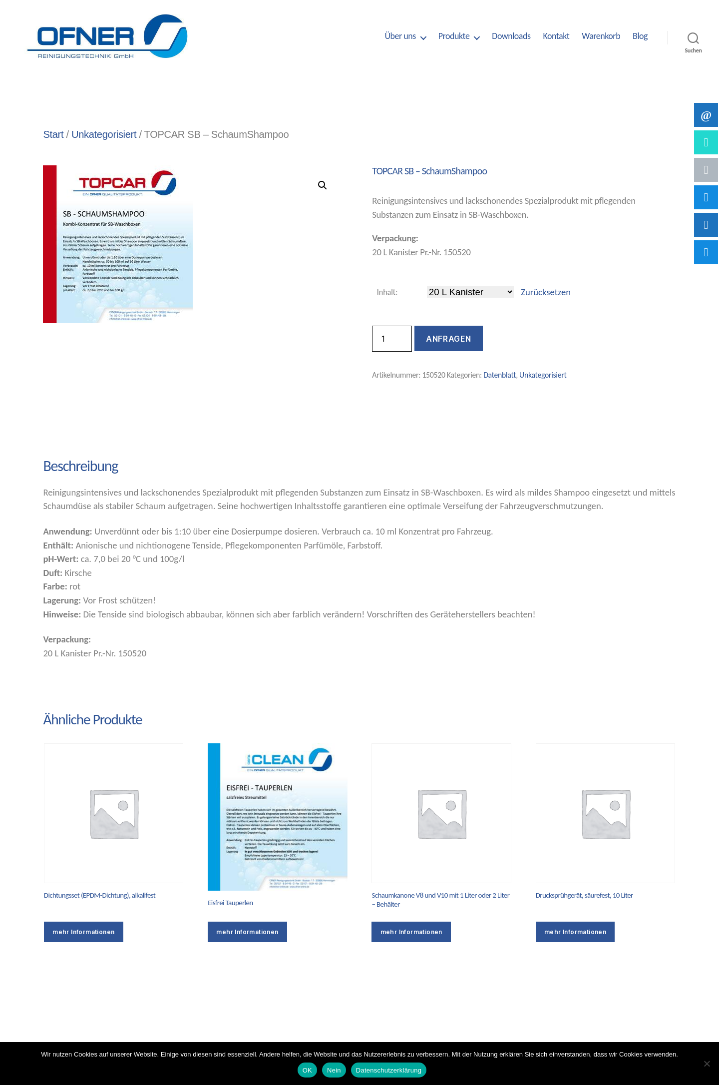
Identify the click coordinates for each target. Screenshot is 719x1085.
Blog (640, 36)
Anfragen (448, 339)
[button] (323, 185)
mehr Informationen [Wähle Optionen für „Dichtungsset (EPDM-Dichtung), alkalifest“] (83, 932)
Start (53, 134)
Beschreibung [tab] (79, 430)
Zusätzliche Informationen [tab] (207, 430)
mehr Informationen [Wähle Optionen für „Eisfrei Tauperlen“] (247, 932)
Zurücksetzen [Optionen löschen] (546, 292)
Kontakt (556, 36)
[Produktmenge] (392, 339)
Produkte (454, 36)
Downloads (511, 36)
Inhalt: (387, 292)
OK (307, 1070)
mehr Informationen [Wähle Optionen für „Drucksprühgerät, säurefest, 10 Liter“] (575, 932)
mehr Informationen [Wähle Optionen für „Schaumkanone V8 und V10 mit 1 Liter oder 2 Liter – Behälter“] (411, 932)
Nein (334, 1070)
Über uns (399, 36)
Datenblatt (499, 375)
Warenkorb (601, 36)
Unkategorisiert (103, 134)
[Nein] (707, 1064)
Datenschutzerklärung (388, 1070)
